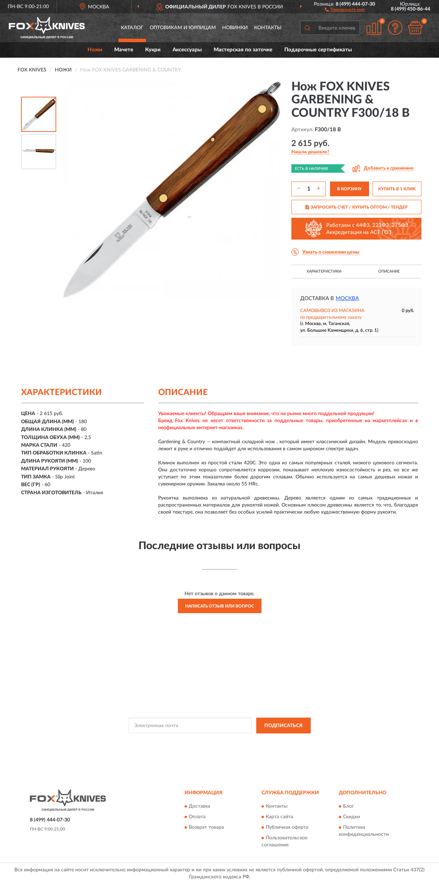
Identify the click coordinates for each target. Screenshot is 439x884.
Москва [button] (347, 298)
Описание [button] (389, 271)
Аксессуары (187, 49)
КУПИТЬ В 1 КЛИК (396, 189)
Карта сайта (279, 817)
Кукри (153, 49)
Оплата (197, 817)
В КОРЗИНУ (349, 189)
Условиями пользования (277, 741)
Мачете (123, 49)
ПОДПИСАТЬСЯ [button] (283, 725)
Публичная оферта (287, 827)
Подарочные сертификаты (318, 49)
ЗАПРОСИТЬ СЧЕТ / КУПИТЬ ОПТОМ (356, 207)
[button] (344, 9)
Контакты (268, 27)
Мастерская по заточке (243, 49)
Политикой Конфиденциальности (215, 741)
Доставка (199, 806)
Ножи (95, 49)
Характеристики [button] (323, 271)
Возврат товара (206, 827)
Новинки (235, 27)
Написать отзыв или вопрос (219, 606)
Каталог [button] (132, 27)
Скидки (351, 817)
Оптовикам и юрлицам (183, 27)
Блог (348, 806)
